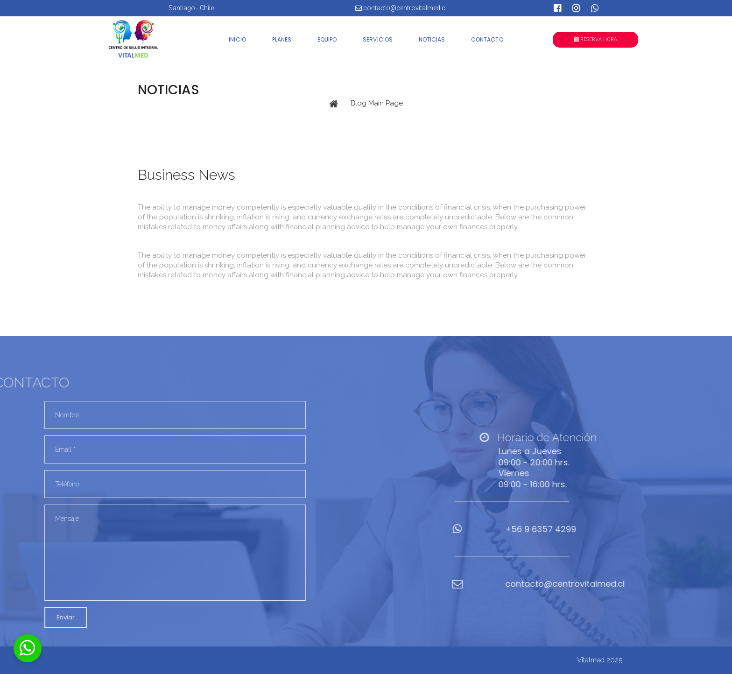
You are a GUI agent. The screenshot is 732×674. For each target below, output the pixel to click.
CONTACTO (487, 39)
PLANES (281, 39)
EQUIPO (327, 39)
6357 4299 (593, 529)
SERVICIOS (377, 39)
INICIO (237, 39)
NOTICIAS (432, 39)
